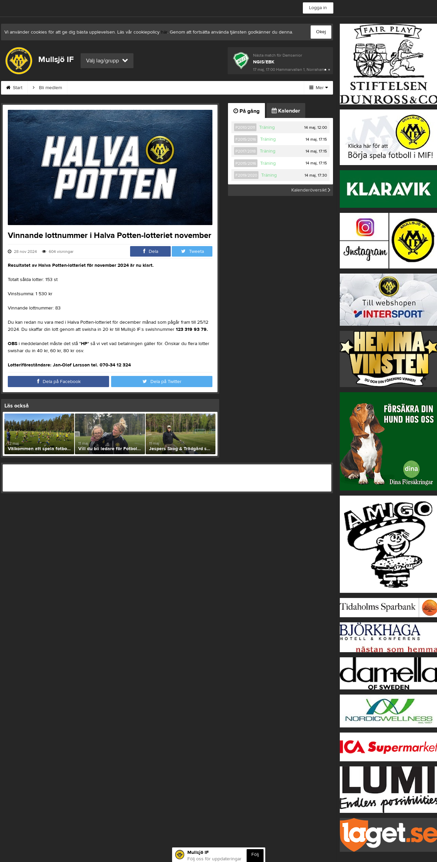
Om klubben (174, 88)
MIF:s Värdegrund (94, 88)
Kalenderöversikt (310, 190)
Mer (318, 88)
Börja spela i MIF (254, 88)
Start (14, 88)
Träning (267, 127)
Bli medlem (47, 88)
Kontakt (137, 88)
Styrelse (212, 88)
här (164, 32)
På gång (246, 111)
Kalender (286, 110)
